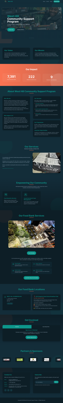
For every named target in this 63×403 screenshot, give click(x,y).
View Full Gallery (31, 253)
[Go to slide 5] (22, 246)
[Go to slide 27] (42, 246)
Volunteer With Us (20, 29)
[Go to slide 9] (26, 246)
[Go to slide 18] (34, 246)
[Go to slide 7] (24, 246)
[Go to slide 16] (32, 246)
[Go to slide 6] (23, 246)
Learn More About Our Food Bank (31, 277)
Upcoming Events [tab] (46, 326)
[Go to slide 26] (41, 246)
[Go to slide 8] (25, 246)
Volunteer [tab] (17, 326)
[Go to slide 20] (36, 246)
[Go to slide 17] (33, 246)
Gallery (51, 1)
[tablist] (31, 326)
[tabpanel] (31, 334)
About (44, 1)
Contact (47, 1)
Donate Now (56, 1)
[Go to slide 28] (43, 246)
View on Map (10, 303)
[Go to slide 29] (44, 246)
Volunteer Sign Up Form (31, 337)
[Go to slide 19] (35, 246)
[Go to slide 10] (27, 246)
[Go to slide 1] (18, 246)
